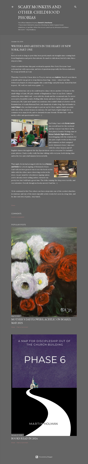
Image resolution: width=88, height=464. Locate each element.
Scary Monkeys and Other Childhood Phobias (39, 12)
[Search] (75, 6)
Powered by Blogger (44, 457)
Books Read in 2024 (24, 438)
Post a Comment (17, 217)
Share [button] (13, 205)
